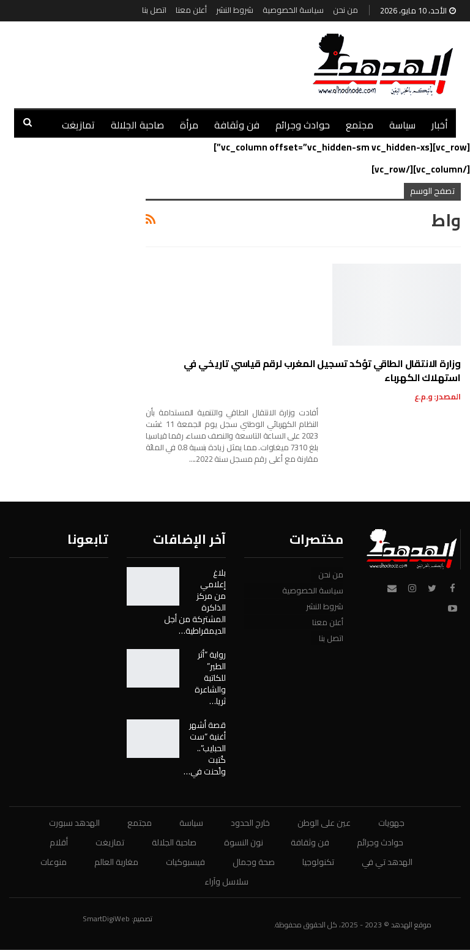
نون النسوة (243, 842)
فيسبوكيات (185, 862)
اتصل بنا (154, 9)
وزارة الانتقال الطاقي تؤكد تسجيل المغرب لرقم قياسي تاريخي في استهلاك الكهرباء (322, 370)
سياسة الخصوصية (293, 9)
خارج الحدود (250, 823)
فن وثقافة (236, 125)
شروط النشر (234, 9)
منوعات (53, 862)
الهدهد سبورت (74, 823)
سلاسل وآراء (226, 881)
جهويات (391, 823)
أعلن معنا (191, 9)
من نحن (345, 9)
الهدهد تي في (387, 862)
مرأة (189, 125)
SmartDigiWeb (106, 918)
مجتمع (359, 125)
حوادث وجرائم (302, 125)
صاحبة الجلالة (137, 125)
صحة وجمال (254, 862)
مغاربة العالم (116, 862)
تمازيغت (78, 125)
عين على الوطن (324, 823)
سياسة (402, 125)
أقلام (59, 842)
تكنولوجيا (318, 862)
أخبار (439, 125)
